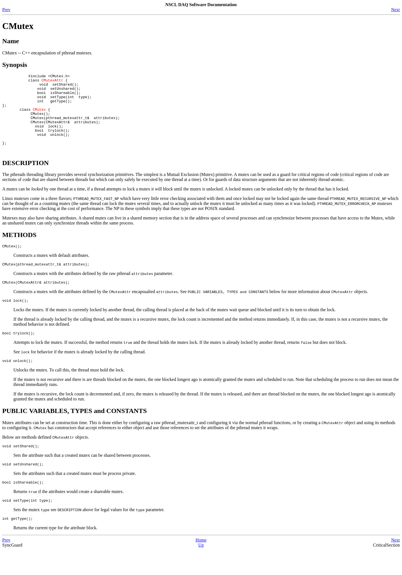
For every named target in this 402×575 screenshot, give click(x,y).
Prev (6, 9)
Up (201, 570)
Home (200, 565)
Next (395, 9)
